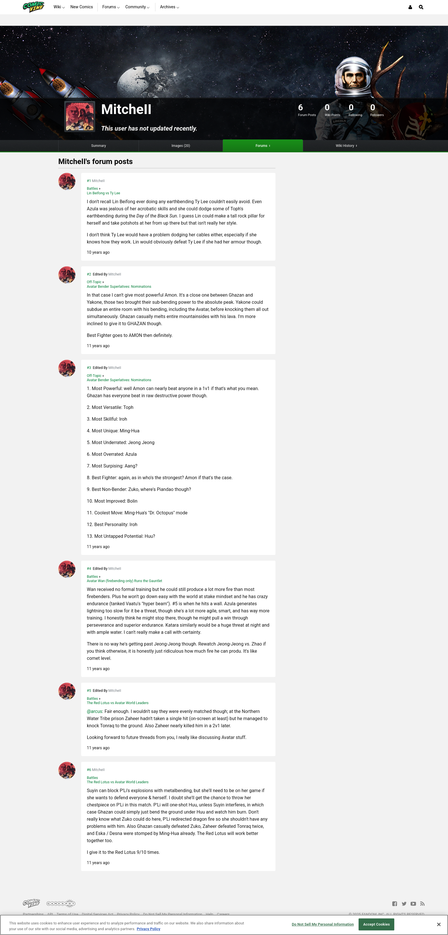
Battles (93, 188)
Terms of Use (67, 914)
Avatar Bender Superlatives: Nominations (119, 286)
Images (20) (180, 146)
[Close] (439, 924)
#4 (89, 568)
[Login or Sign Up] (410, 7)
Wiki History (345, 146)
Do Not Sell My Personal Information (172, 914)
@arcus (94, 711)
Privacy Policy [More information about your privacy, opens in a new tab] (148, 929)
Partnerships (33, 914)
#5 (89, 690)
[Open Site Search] (421, 7)
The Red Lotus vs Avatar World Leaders (118, 703)
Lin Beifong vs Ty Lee (103, 193)
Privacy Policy (128, 914)
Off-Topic (94, 282)
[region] (224, 925)
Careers (223, 914)
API (50, 914)
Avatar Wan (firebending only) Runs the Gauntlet (124, 581)
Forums (261, 146)
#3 (89, 367)
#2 (89, 274)
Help (209, 914)
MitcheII (98, 181)
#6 (89, 770)
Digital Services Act (97, 914)
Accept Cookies (376, 924)
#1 (89, 181)
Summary (98, 146)
